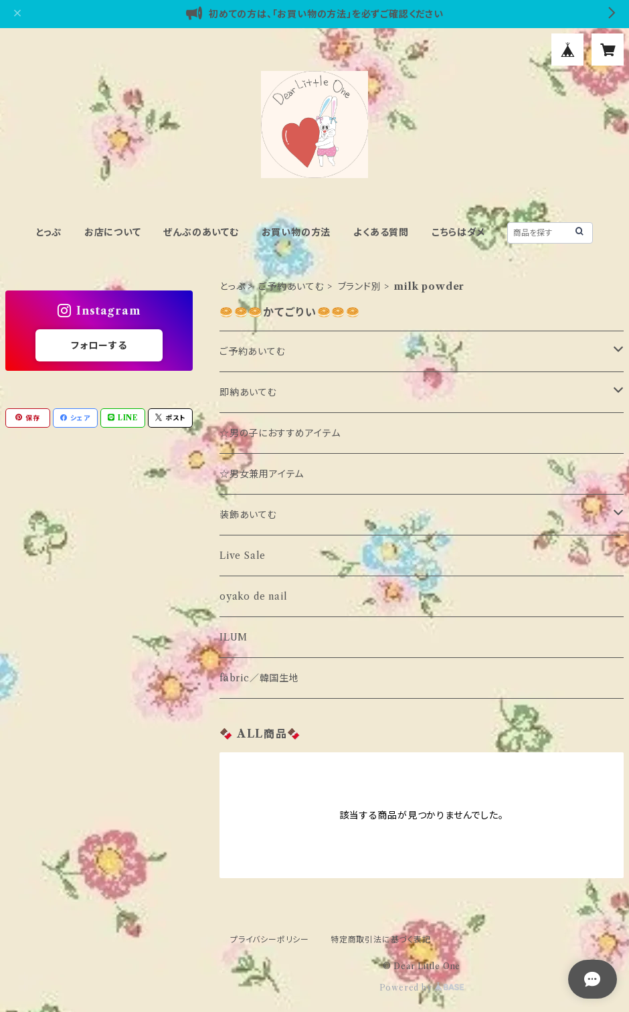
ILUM (233, 637)
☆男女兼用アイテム (261, 474)
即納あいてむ (248, 392)
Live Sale (242, 556)
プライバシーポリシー (269, 939)
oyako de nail (253, 596)
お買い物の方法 (296, 232)
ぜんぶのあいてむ (200, 232)
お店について (112, 232)
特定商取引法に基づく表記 (381, 939)
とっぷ (49, 232)
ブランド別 (359, 286)
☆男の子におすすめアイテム (279, 433)
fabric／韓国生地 (259, 678)
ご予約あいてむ (291, 286)
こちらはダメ (458, 232)
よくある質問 (381, 232)
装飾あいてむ (248, 515)
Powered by (421, 988)
